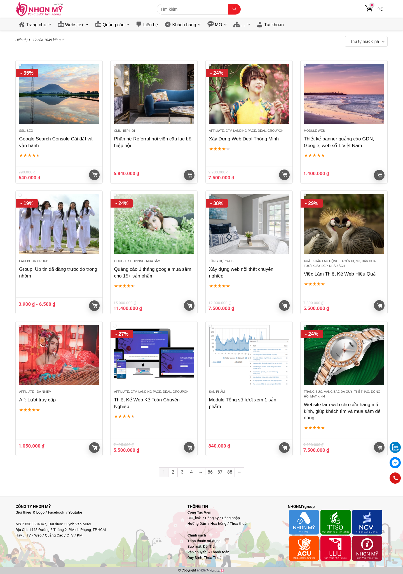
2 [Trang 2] (173, 472)
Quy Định (195, 558)
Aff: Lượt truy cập (37, 400)
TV (28, 535)
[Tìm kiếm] (234, 9)
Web (37, 535)
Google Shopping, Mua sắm (137, 261)
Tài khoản (274, 24)
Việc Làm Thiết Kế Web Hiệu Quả (340, 274)
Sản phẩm (217, 391)
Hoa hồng (218, 523)
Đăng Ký (212, 518)
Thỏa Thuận (213, 558)
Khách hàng (184, 24)
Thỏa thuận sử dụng (204, 541)
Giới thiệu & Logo (30, 512)
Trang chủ (36, 24)
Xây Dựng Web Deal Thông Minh (244, 139)
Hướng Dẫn (197, 523)
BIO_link (195, 518)
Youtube (75, 512)
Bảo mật (195, 546)
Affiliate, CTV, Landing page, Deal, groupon (246, 130)
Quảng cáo (113, 24)
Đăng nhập (231, 518)
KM (80, 535)
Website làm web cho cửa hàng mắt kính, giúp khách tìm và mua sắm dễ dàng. (342, 411)
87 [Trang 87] (219, 472)
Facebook (56, 512)
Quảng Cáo (54, 535)
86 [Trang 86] (210, 472)
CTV (70, 535)
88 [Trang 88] (229, 472)
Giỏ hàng (95, 174)
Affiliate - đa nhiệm (35, 391)
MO (218, 24)
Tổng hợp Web (221, 261)
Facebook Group (33, 261)
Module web (314, 130)
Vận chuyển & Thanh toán (208, 552)
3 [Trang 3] (182, 472)
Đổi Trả (209, 546)
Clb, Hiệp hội (124, 130)
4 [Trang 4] (191, 472)
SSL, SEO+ (27, 130)
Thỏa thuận (239, 523)
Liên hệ (150, 24)
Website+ (74, 24)
